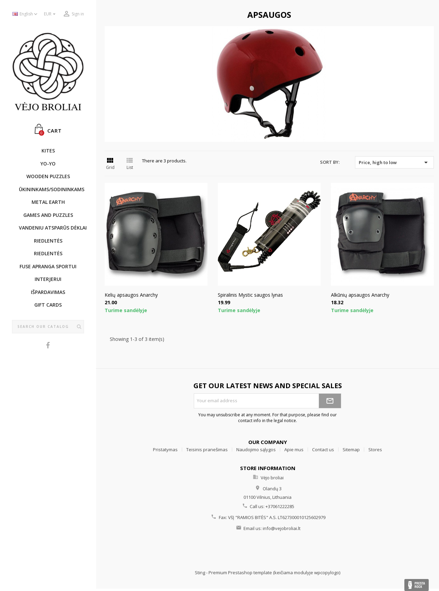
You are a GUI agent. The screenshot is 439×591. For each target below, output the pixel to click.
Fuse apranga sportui (48, 266)
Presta (416, 585)
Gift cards (48, 304)
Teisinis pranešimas (207, 449)
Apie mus (294, 449)
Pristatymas (165, 449)
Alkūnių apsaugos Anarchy (360, 295)
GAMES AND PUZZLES (48, 215)
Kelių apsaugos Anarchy (131, 295)
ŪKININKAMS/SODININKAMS (51, 189)
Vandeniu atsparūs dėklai (51, 227)
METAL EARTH (48, 202)
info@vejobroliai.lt (281, 528)
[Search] (48, 327)
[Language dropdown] (25, 14)
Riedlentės (48, 240)
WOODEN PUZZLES (48, 176)
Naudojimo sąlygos (256, 449)
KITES (48, 150)
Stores (375, 449)
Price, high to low (394, 162)
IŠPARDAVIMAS (48, 292)
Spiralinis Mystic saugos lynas (250, 295)
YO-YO (48, 163)
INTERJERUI (48, 279)
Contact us (323, 449)
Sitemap (351, 449)
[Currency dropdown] (50, 14)
